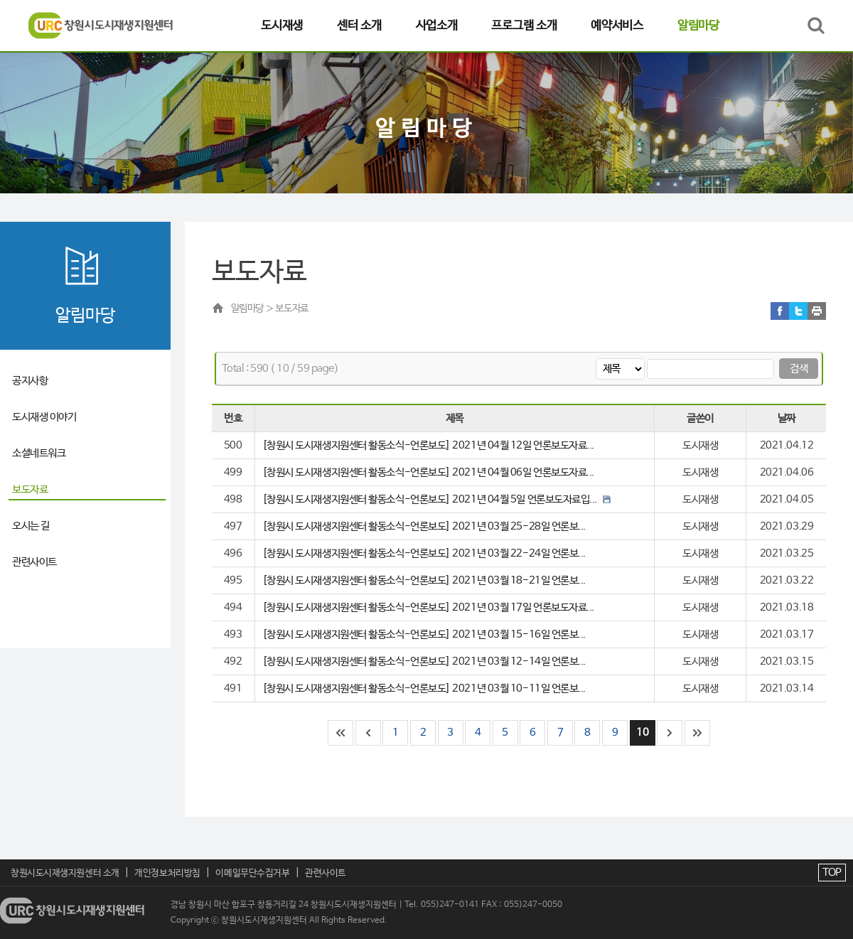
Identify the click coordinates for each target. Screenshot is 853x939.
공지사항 (30, 381)
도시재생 (282, 25)
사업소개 (437, 25)
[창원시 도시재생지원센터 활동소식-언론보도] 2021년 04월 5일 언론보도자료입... (436, 499)
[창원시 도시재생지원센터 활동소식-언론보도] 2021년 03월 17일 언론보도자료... (428, 607)
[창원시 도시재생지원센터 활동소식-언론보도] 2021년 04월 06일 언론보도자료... (428, 472)
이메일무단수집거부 (252, 873)
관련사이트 (34, 562)
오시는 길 (31, 526)
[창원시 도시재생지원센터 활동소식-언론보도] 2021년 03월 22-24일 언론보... (424, 553)
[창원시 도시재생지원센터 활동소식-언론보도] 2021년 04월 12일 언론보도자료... (428, 445)
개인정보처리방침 (167, 873)
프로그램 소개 (524, 25)
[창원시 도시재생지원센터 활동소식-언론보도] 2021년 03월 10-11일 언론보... (424, 688)
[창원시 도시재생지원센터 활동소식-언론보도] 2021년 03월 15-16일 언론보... (424, 634)
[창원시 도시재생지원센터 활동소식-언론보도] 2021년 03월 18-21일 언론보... (424, 580)
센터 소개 (359, 25)
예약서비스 (617, 25)
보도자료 (30, 489)
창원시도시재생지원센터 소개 (65, 873)
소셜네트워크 (38, 453)
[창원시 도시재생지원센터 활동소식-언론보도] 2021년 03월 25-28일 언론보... (424, 526)
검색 (799, 369)
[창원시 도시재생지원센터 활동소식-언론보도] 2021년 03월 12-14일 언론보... (424, 661)
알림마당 (698, 25)
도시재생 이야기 (44, 417)
